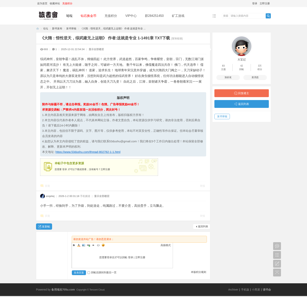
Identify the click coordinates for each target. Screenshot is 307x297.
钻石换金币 (88, 15)
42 (241, 65)
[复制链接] (177, 38)
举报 (202, 185)
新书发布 (57, 28)
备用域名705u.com (63, 289)
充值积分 (111, 15)
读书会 (267, 289)
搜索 (225, 15)
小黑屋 (256, 289)
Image (84, 245)
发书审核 (71, 28)
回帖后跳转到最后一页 (102, 272)
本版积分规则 (198, 272)
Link (88, 245)
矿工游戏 (178, 15)
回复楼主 (243, 93)
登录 (254, 3)
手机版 (245, 289)
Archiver (233, 289)
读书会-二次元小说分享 (37, 28)
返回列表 (203, 226)
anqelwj (50, 196)
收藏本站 (55, 3)
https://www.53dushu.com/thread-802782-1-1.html (87, 151)
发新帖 (46, 226)
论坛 (69, 15)
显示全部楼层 (96, 49)
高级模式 (166, 245)
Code (98, 245)
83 (223, 65)
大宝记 (241, 59)
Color (79, 245)
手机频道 (85, 196)
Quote (93, 245)
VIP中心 (131, 15)
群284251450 (154, 15)
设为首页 (42, 3)
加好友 (228, 77)
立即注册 (265, 3)
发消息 (255, 77)
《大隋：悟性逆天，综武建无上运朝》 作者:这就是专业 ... (113, 28)
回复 (47, 185)
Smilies (103, 245)
